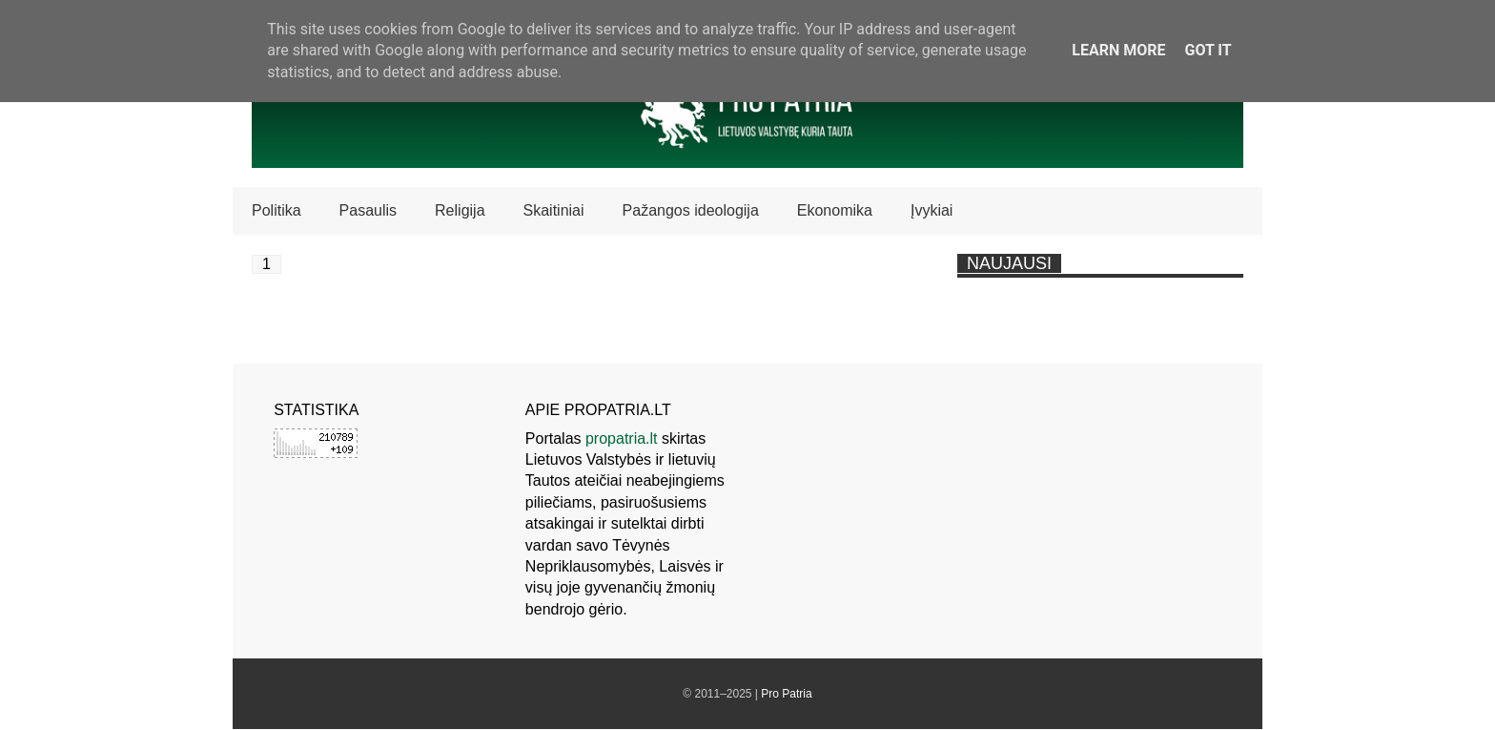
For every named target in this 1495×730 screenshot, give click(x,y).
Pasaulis (368, 210)
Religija (459, 210)
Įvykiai (931, 210)
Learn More (1118, 50)
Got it (1207, 50)
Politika (276, 210)
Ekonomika (834, 210)
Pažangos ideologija (691, 210)
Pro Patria (786, 693)
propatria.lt (621, 438)
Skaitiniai (553, 210)
